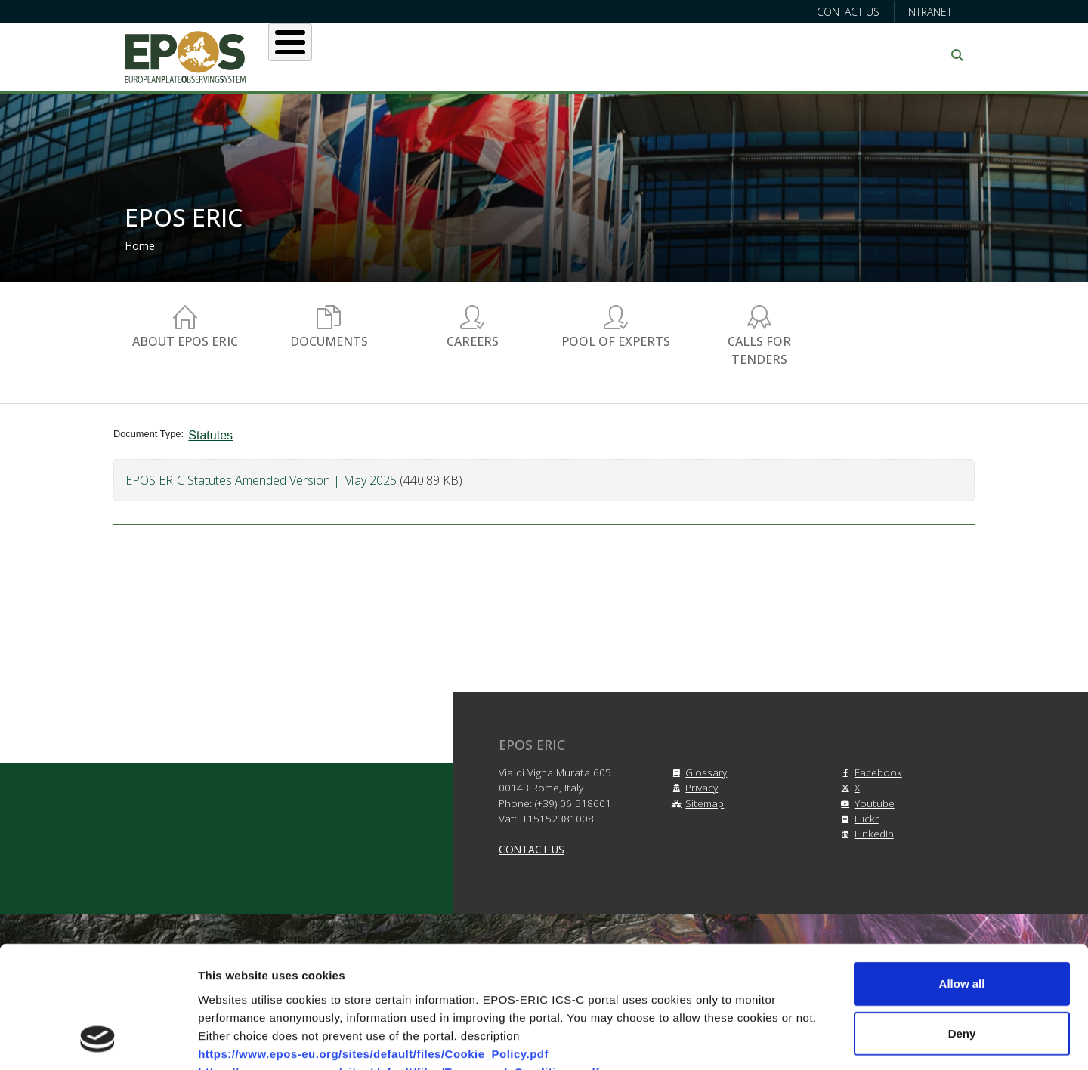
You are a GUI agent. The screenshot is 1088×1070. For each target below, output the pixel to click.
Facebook (869, 772)
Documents (329, 341)
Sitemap (695, 803)
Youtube (865, 803)
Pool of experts (615, 341)
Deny (962, 923)
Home (140, 246)
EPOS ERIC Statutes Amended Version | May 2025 (261, 480)
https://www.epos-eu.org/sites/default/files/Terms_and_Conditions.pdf (399, 960)
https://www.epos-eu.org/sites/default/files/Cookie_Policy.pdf (373, 942)
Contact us (848, 12)
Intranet (929, 12)
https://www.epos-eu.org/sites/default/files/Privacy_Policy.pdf (375, 979)
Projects (611, 55)
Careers (473, 341)
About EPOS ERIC (185, 341)
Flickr (857, 818)
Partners (703, 55)
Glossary (697, 772)
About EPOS (344, 55)
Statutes (210, 435)
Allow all (962, 873)
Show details (793, 1040)
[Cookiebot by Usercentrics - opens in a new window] (98, 1040)
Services (519, 55)
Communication (817, 55)
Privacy (692, 787)
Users (437, 55)
